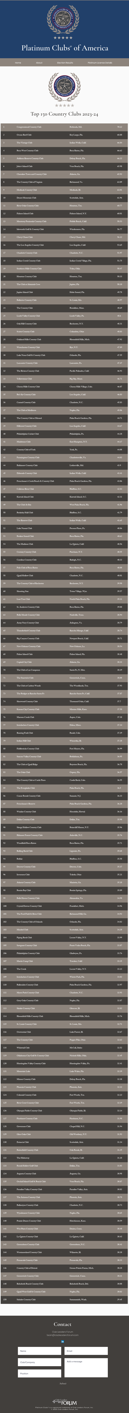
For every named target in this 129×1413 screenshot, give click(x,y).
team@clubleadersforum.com (62, 1335)
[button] (39, 63)
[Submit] (63, 1383)
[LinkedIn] (62, 1341)
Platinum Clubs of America (64, 48)
